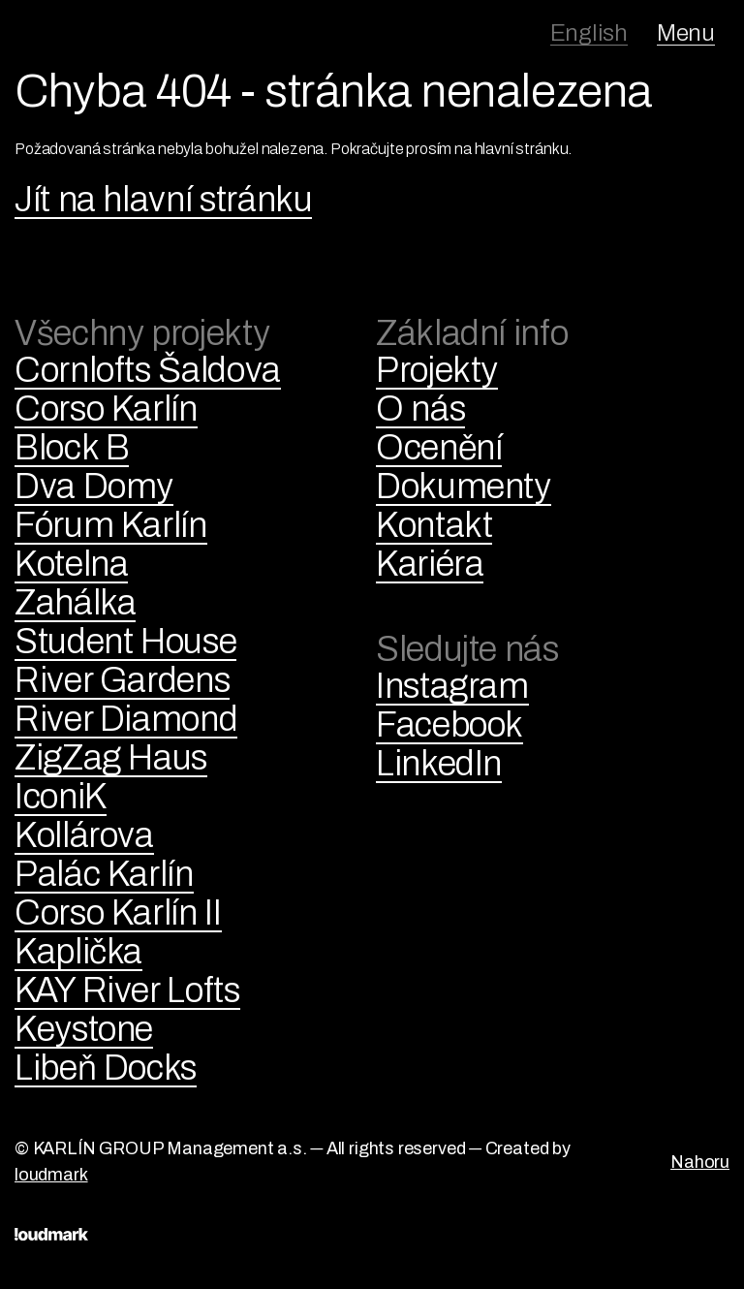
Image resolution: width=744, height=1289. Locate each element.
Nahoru (699, 1162)
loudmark (51, 1174)
